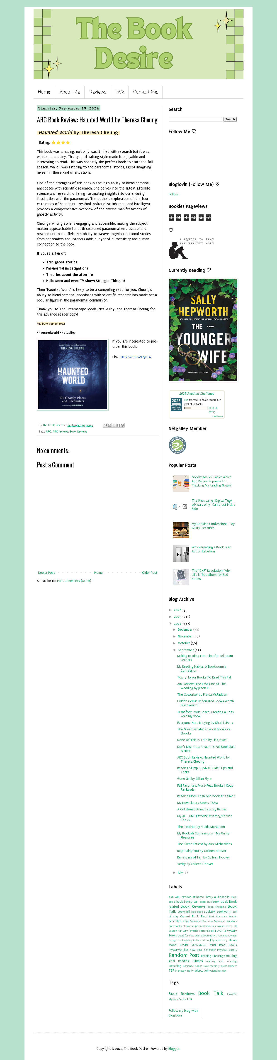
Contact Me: (145, 92)
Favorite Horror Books (201, 930)
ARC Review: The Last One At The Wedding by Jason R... (201, 686)
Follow (173, 194)
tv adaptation (200, 970)
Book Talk (210, 993)
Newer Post (46, 573)
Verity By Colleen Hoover (195, 864)
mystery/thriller (178, 949)
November (186, 636)
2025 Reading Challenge (196, 393)
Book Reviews (78, 431)
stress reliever (228, 966)
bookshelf (184, 911)
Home (44, 92)
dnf (171, 926)
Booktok (209, 911)
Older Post (149, 573)
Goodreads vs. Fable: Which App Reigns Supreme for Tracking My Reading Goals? (211, 481)
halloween (230, 935)
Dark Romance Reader (223, 916)
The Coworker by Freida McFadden (202, 695)
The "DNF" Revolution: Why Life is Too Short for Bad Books (211, 575)
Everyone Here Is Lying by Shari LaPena (205, 723)
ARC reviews (60, 431)
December (185, 630)
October (184, 643)
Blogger (174, 1049)
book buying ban (187, 901)
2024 (178, 623)
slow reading (211, 966)
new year (196, 949)
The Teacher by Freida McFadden (201, 827)
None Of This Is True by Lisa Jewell (202, 740)
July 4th (215, 940)
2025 (178, 617)
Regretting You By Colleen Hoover (201, 851)
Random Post (184, 955)
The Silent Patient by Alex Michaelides (204, 844)
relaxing (232, 961)
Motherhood (199, 945)
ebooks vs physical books (197, 926)
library (233, 940)
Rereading (175, 966)
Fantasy (183, 930)
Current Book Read (193, 916)
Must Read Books (223, 945)
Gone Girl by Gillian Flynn (194, 779)
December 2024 (179, 921)
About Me (70, 92)
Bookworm (224, 911)
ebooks (177, 926)
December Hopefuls (225, 921)
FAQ (120, 92)
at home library (202, 897)
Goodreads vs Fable (212, 935)
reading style (215, 961)
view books (217, 416)
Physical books (227, 949)
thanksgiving (182, 970)
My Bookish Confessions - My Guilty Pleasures (213, 526)
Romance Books (192, 966)
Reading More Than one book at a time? (206, 796)
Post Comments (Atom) (74, 581)
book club (206, 901)
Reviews (97, 92)
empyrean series (222, 926)
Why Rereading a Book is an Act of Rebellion (211, 549)
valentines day (217, 970)
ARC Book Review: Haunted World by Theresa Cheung (203, 759)
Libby (224, 940)
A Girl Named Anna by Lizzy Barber (201, 809)
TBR (171, 970)
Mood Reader (178, 945)
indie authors (201, 940)
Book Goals (220, 901)
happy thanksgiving (180, 940)
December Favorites (201, 921)
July (181, 873)
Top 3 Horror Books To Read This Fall (204, 677)
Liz (186, 399)
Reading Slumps (190, 961)
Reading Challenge (213, 956)
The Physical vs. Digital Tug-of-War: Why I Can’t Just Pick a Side (213, 505)
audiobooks (221, 897)
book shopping (217, 906)
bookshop (197, 911)
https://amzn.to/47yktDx (136, 357)
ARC (48, 431)
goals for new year (189, 935)
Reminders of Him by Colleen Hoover (203, 857)
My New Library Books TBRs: (197, 803)
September (186, 650)
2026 (178, 610)
